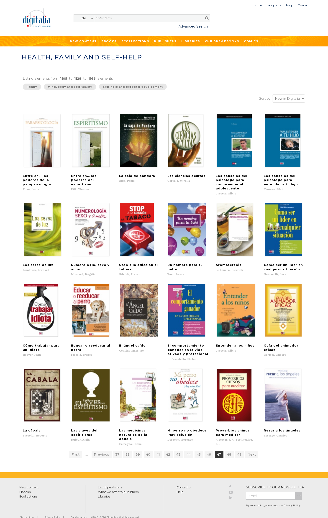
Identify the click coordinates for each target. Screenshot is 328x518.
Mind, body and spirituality (70, 86)
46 (209, 446)
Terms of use (27, 509)
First (76, 446)
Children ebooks (222, 41)
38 (128, 446)
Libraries (190, 41)
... (86, 446)
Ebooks (109, 41)
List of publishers (110, 479)
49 (239, 446)
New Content (83, 41)
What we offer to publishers (118, 484)
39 (138, 446)
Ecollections (135, 41)
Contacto (184, 479)
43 (178, 446)
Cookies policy (79, 509)
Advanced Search (193, 26)
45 (199, 446)
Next (252, 446)
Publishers (165, 41)
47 (219, 446)
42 (168, 446)
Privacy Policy (292, 497)
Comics (251, 41)
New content (29, 479)
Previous (101, 446)
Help (180, 484)
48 (229, 446)
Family (32, 86)
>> (299, 487)
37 (117, 446)
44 (189, 446)
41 (158, 446)
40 (148, 446)
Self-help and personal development (133, 86)
